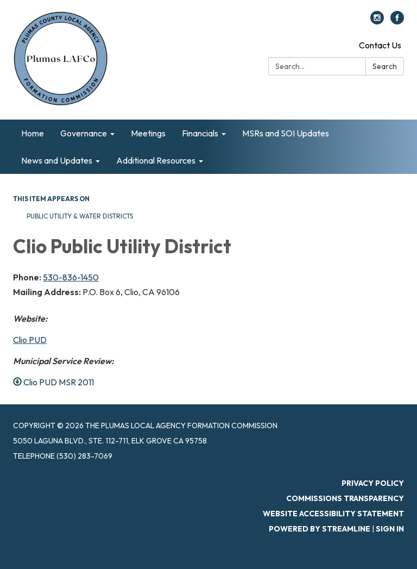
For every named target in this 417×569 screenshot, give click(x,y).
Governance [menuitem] (83, 133)
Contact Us (380, 45)
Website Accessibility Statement (333, 513)
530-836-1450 (71, 277)
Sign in (390, 529)
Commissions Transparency (345, 498)
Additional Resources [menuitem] (155, 160)
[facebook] (397, 21)
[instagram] (377, 21)
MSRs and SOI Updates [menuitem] (285, 133)
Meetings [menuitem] (148, 133)
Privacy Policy (373, 483)
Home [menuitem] (32, 133)
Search (384, 66)
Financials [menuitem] (200, 133)
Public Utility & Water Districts (80, 216)
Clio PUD (30, 339)
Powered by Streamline (319, 529)
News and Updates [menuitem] (56, 160)
